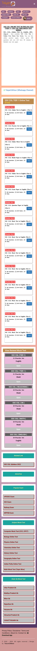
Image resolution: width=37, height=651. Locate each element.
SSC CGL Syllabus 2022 (12, 464)
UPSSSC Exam (9, 497)
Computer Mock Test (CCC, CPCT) (16, 531)
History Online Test (11, 553)
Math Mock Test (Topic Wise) (14, 569)
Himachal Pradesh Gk (11, 615)
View (29, 113)
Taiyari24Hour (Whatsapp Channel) (19, 90)
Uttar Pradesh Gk (10, 588)
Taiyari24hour (9, 643)
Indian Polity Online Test (12, 564)
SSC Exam (7, 502)
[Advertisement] (18, 64)
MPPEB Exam (9, 513)
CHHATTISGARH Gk (11, 620)
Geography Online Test (12, 558)
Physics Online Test (11, 542)
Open (18, 366)
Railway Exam (9, 507)
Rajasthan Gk (8, 604)
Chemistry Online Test (12, 548)
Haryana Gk (8, 609)
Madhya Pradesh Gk (11, 593)
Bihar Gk (7, 599)
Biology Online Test (11, 537)
